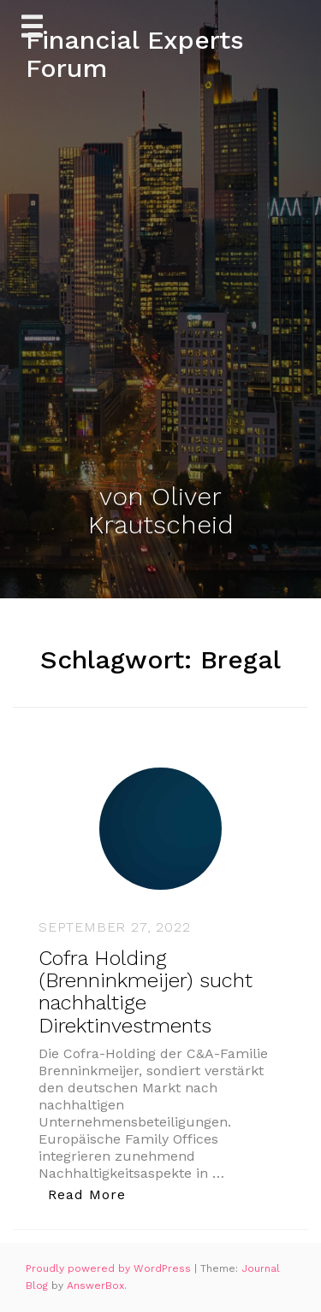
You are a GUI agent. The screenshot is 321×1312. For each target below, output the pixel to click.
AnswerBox (95, 1285)
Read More (91, 1194)
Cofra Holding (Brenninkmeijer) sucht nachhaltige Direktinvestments (146, 992)
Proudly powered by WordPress (110, 1268)
